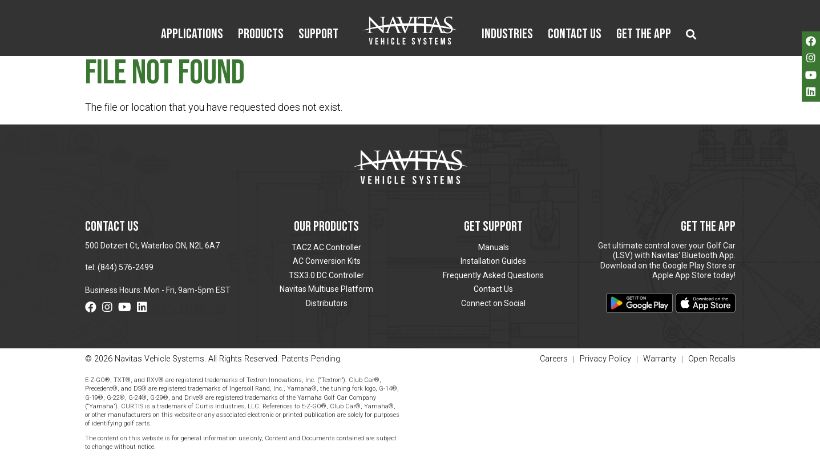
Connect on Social (493, 303)
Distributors (327, 303)
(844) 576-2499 (126, 267)
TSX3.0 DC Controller (326, 275)
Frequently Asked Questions (493, 275)
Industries (507, 34)
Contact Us (574, 34)
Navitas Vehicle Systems (410, 30)
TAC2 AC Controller (326, 247)
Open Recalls (712, 359)
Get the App (643, 34)
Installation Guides (493, 261)
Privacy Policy (605, 359)
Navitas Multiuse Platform (326, 289)
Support (318, 34)
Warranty (659, 359)
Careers (554, 359)
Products (261, 34)
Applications (192, 34)
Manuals (493, 247)
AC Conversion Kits (327, 261)
